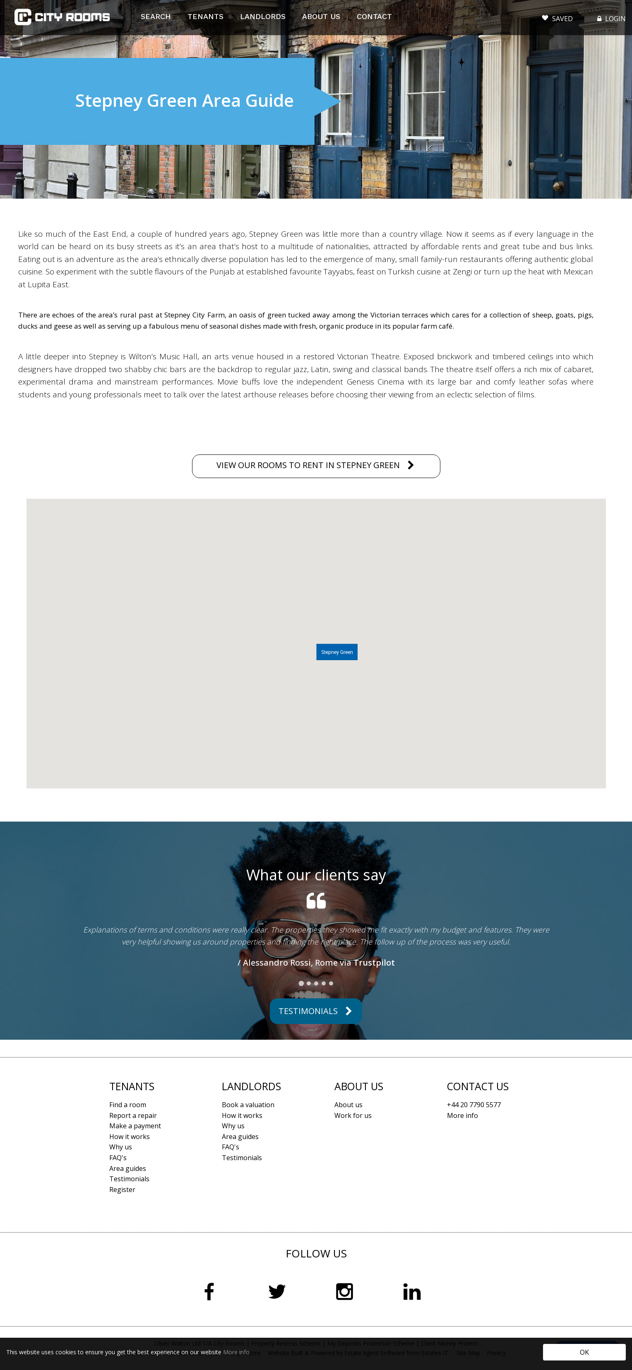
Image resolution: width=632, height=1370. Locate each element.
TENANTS (205, 16)
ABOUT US (321, 16)
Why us (120, 1146)
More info (236, 1352)
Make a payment (135, 1125)
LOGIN (611, 18)
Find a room (127, 1104)
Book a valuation (248, 1104)
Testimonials (308, 1011)
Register (122, 1189)
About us (348, 1104)
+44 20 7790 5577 (474, 1104)
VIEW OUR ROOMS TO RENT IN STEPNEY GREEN (308, 465)
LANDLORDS (263, 16)
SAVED (557, 16)
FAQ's (118, 1157)
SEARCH (156, 16)
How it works (129, 1136)
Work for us (353, 1115)
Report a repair (133, 1115)
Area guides (127, 1168)
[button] (337, 652)
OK (584, 1352)
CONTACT (374, 16)
